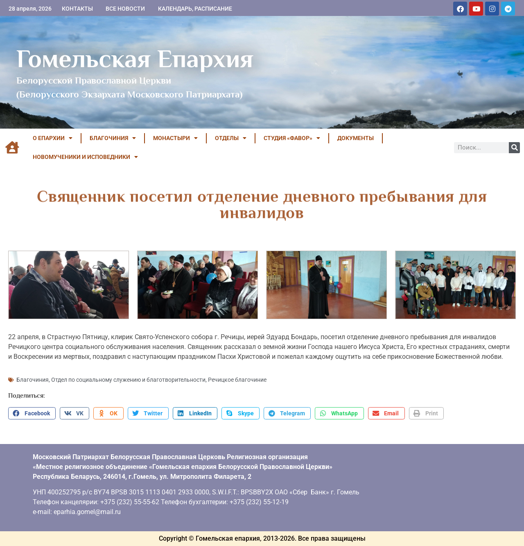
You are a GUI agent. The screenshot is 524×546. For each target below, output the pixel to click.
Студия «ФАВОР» (292, 138)
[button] (32, 413)
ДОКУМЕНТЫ (355, 138)
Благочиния (32, 379)
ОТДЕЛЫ (230, 138)
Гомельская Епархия (134, 58)
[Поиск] (514, 147)
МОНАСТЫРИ (175, 138)
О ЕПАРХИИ (52, 138)
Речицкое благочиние (237, 379)
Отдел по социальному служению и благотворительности (128, 379)
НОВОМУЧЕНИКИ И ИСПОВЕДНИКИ (85, 157)
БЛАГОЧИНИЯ (113, 138)
